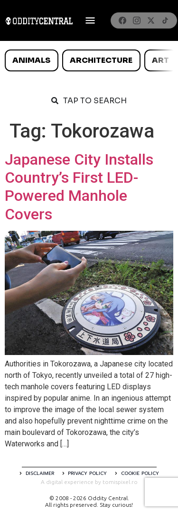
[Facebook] (122, 20)
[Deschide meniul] (90, 20)
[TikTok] (165, 20)
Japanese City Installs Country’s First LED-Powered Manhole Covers (79, 186)
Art (160, 60)
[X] (151, 20)
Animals (31, 60)
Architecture (101, 60)
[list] (89, 60)
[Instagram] (137, 20)
